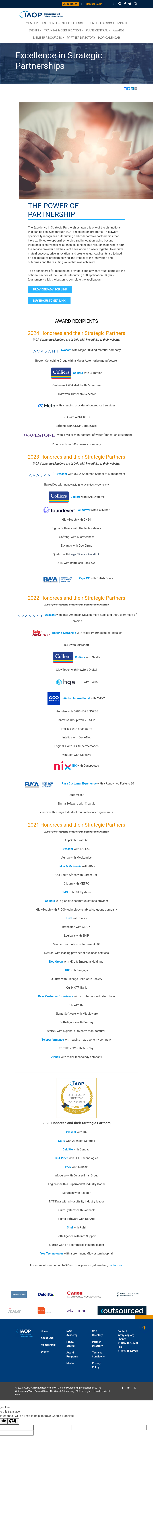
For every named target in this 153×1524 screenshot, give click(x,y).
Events (33, 30)
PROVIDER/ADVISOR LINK (50, 289)
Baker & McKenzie (64, 633)
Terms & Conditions (98, 1354)
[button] (120, 4)
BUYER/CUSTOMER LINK (49, 300)
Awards (119, 30)
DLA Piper (61, 1158)
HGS (68, 1167)
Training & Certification (62, 30)
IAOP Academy (71, 1333)
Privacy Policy (96, 1365)
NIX (74, 766)
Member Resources (47, 37)
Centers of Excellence (66, 23)
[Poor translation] (13, 1421)
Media (70, 1363)
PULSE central (97, 30)
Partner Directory (81, 37)
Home (44, 1331)
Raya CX (64, 578)
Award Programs (72, 1354)
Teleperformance (53, 1039)
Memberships (36, 23)
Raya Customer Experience (79, 783)
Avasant (66, 350)
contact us (115, 1265)
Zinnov (55, 1057)
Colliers (78, 373)
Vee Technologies (51, 1253)
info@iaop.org (126, 1335)
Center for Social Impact (108, 23)
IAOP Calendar (109, 37)
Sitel (70, 1227)
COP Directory (97, 1333)
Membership (48, 1344)
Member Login (94, 4)
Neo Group (56, 961)
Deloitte (68, 1149)
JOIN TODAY (70, 4)
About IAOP (47, 1338)
